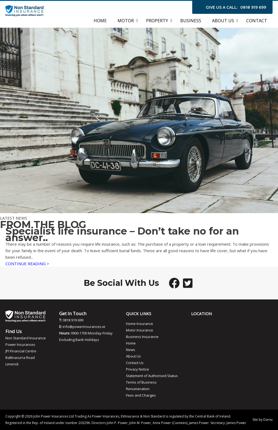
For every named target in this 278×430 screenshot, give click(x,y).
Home (131, 343)
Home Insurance (139, 323)
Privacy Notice (137, 369)
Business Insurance (142, 336)
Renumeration (138, 388)
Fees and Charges (141, 395)
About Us (133, 356)
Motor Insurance (139, 330)
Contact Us (135, 362)
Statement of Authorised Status (152, 375)
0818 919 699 (253, 7)
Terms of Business (141, 382)
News (130, 349)
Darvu (268, 419)
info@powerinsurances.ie (84, 326)
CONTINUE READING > (27, 263)
